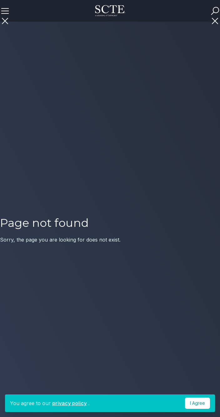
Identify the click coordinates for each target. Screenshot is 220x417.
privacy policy (69, 403)
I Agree (197, 403)
